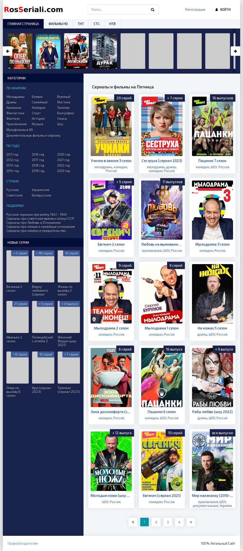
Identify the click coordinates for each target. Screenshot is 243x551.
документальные (205, 506)
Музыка (37, 124)
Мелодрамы (15, 97)
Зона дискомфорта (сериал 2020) (111, 411)
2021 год (63, 160)
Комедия (38, 107)
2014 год (12, 171)
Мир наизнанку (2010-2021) (212, 495)
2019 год (38, 171)
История (38, 118)
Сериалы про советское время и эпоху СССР (40, 218)
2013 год (12, 165)
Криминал (13, 107)
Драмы (11, 102)
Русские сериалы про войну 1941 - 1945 (36, 214)
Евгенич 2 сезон (111, 244)
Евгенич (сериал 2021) (162, 495)
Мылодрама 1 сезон (162, 328)
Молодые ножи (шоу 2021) (111, 495)
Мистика (63, 102)
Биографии (65, 113)
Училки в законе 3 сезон (111, 160)
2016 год (38, 154)
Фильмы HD (58, 24)
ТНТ (81, 24)
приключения (152, 250)
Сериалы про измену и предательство (36, 230)
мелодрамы (103, 167)
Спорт (36, 113)
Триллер (63, 107)
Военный (63, 97)
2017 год (38, 160)
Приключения (16, 124)
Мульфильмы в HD (19, 130)
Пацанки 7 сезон (212, 160)
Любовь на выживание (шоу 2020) (161, 244)
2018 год (38, 165)
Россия (111, 171)
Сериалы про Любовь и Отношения (33, 222)
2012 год (12, 160)
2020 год (63, 154)
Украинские (40, 190)
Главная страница (23, 24)
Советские (14, 195)
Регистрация (195, 9)
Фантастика (15, 113)
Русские (12, 190)
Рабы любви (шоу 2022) (212, 411)
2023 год (63, 171)
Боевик (37, 97)
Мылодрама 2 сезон (111, 328)
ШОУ (214, 167)
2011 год (12, 154)
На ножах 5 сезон (212, 328)
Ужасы (62, 118)
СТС (97, 24)
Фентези (13, 118)
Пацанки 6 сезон (162, 411)
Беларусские (41, 195)
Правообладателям (23, 543)
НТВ (112, 24)
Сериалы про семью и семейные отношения (40, 226)
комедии (120, 167)
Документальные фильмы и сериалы (33, 135)
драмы (171, 167)
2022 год (63, 165)
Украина (226, 506)
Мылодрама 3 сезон (212, 244)
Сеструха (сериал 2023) (162, 160)
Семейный (39, 102)
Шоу (60, 124)
